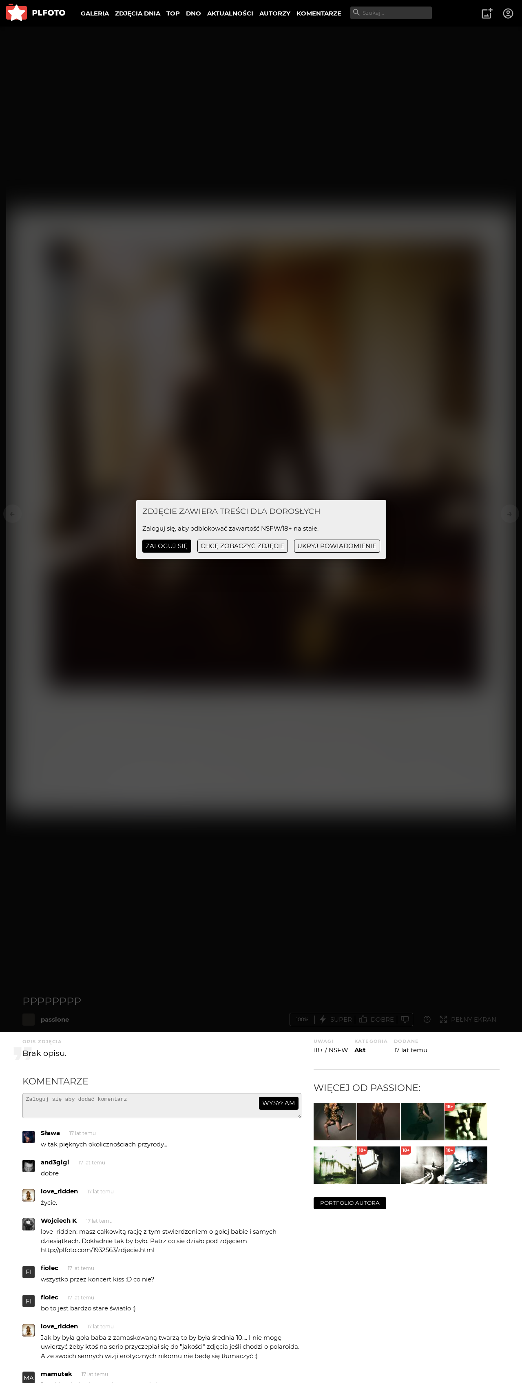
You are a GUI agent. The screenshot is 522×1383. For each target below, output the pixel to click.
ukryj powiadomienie (336, 546)
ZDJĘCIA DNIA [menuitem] (137, 13)
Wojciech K (59, 1224)
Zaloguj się (167, 546)
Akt (360, 1050)
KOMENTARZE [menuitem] (318, 13)
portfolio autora (350, 1202)
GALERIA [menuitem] (95, 13)
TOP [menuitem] (173, 13)
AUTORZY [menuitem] (274, 13)
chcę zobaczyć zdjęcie (242, 546)
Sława (50, 1136)
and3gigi (55, 1166)
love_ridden (59, 1195)
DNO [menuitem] (193, 13)
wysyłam (278, 1103)
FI (29, 1275)
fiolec (49, 1271)
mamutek (56, 1377)
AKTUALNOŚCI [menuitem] (230, 13)
